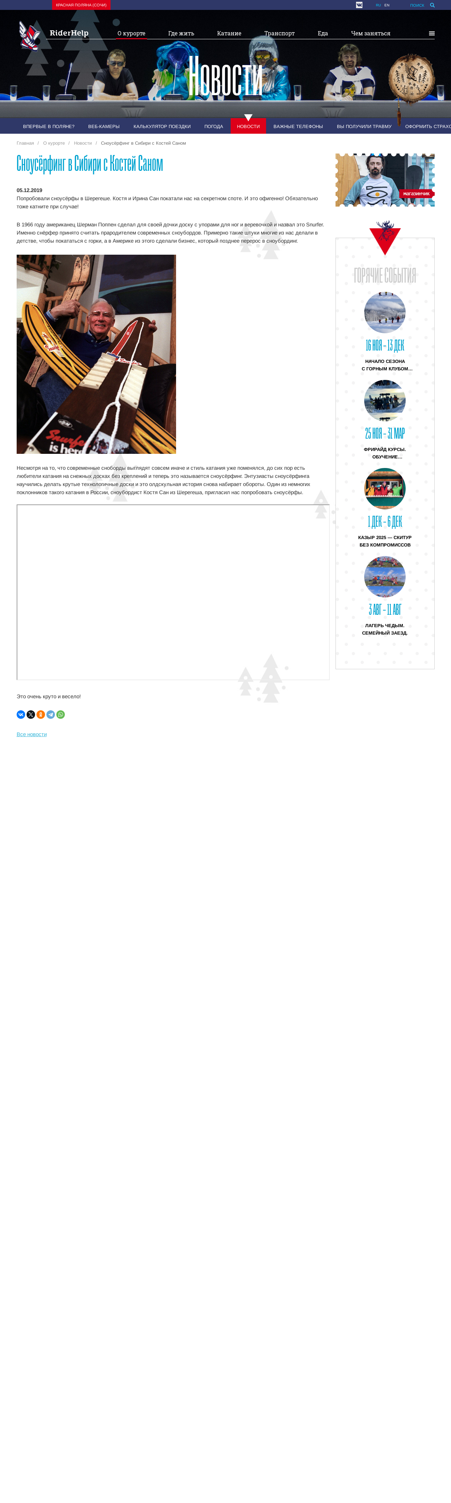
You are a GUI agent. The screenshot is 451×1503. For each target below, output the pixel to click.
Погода (213, 126)
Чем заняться (370, 33)
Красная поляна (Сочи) (81, 5)
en (386, 5)
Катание (229, 33)
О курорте (131, 33)
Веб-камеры (104, 126)
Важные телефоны (298, 126)
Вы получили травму (364, 126)
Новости (248, 126)
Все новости (32, 734)
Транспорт (279, 33)
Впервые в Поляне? (48, 126)
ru (378, 5)
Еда (323, 33)
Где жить (181, 33)
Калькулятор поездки (162, 126)
